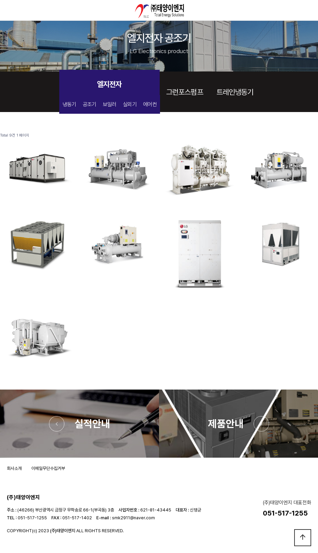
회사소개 (14, 468)
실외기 (130, 104)
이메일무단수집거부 (48, 468)
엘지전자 (109, 84)
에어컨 (150, 104)
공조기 (89, 104)
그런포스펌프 (184, 92)
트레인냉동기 (235, 92)
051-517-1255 (32, 517)
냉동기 (69, 104)
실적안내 (92, 423)
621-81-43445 (155, 509)
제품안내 (225, 423)
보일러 (109, 104)
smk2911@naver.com (133, 517)
